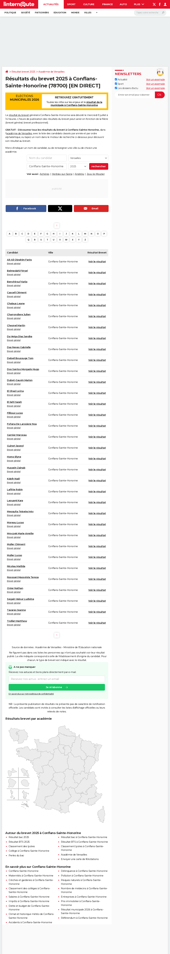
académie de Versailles (19, 133)
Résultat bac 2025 (19, 837)
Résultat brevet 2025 (23, 71)
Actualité (121, 79)
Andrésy (79, 174)
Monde (75, 12)
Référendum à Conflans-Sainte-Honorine (84, 917)
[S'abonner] (140, 95)
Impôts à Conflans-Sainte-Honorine (29, 901)
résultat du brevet (19, 115)
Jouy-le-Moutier (96, 174)
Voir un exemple (155, 79)
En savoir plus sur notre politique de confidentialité (31, 694)
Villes (87, 12)
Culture (88, 4)
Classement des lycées (22, 846)
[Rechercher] (150, 12)
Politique (10, 12)
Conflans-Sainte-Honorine (23, 870)
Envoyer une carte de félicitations (80, 859)
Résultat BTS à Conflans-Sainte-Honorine (84, 841)
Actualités (50, 4)
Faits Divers (42, 12)
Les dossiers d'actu (126, 88)
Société (25, 12)
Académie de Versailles (51, 71)
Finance (107, 4)
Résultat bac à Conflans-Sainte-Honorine (84, 837)
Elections (24, 98)
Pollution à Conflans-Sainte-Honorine (82, 875)
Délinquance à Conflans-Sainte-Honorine (84, 870)
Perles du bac (16, 855)
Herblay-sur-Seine (62, 174)
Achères (44, 174)
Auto (123, 4)
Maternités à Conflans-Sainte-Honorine (31, 875)
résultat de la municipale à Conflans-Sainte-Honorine (76, 104)
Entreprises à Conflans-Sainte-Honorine (83, 896)
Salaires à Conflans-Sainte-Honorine (29, 896)
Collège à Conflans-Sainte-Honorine (29, 850)
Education (60, 12)
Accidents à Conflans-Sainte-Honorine (30, 922)
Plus (139, 4)
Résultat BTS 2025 (19, 841)
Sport (71, 4)
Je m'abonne (54, 687)
